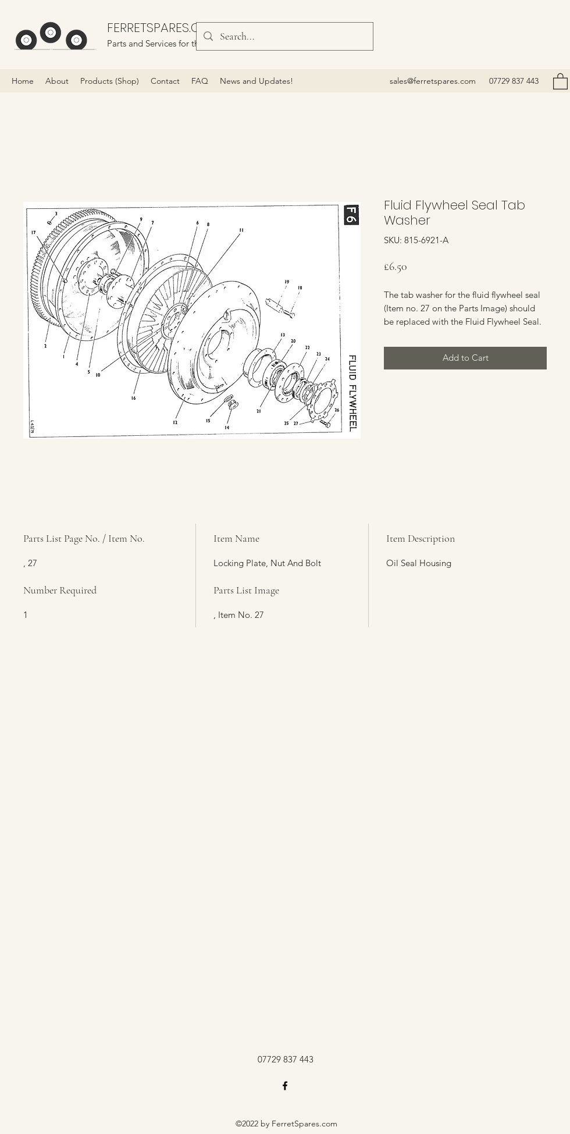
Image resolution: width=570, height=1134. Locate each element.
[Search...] (284, 37)
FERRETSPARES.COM (164, 28)
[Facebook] (285, 1086)
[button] (560, 81)
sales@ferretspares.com (433, 81)
